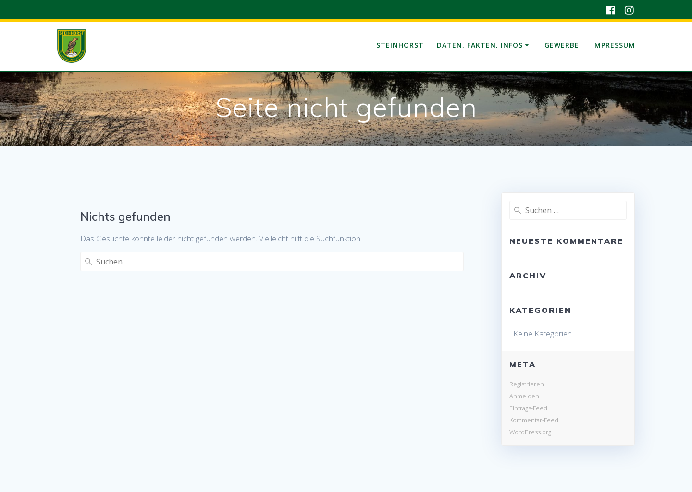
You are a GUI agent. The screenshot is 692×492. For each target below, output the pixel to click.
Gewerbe (561, 44)
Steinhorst (400, 44)
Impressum (613, 44)
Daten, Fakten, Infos (480, 44)
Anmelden (524, 396)
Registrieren (526, 384)
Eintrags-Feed (528, 408)
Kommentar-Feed (533, 420)
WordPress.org (530, 432)
